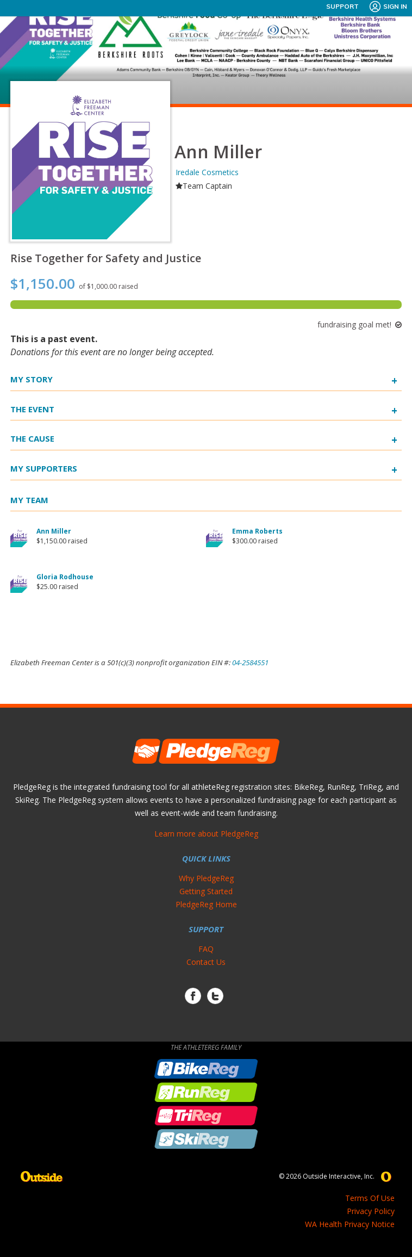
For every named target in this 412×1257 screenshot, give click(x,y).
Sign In (388, 6)
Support (342, 6)
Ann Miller (53, 531)
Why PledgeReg (206, 878)
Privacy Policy (371, 1211)
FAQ (206, 949)
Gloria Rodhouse (64, 576)
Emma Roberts (257, 531)
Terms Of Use (370, 1198)
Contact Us (206, 962)
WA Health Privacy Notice (350, 1224)
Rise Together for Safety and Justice (105, 258)
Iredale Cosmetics (207, 172)
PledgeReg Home (206, 904)
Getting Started (206, 891)
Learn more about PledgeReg (206, 833)
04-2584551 (250, 662)
